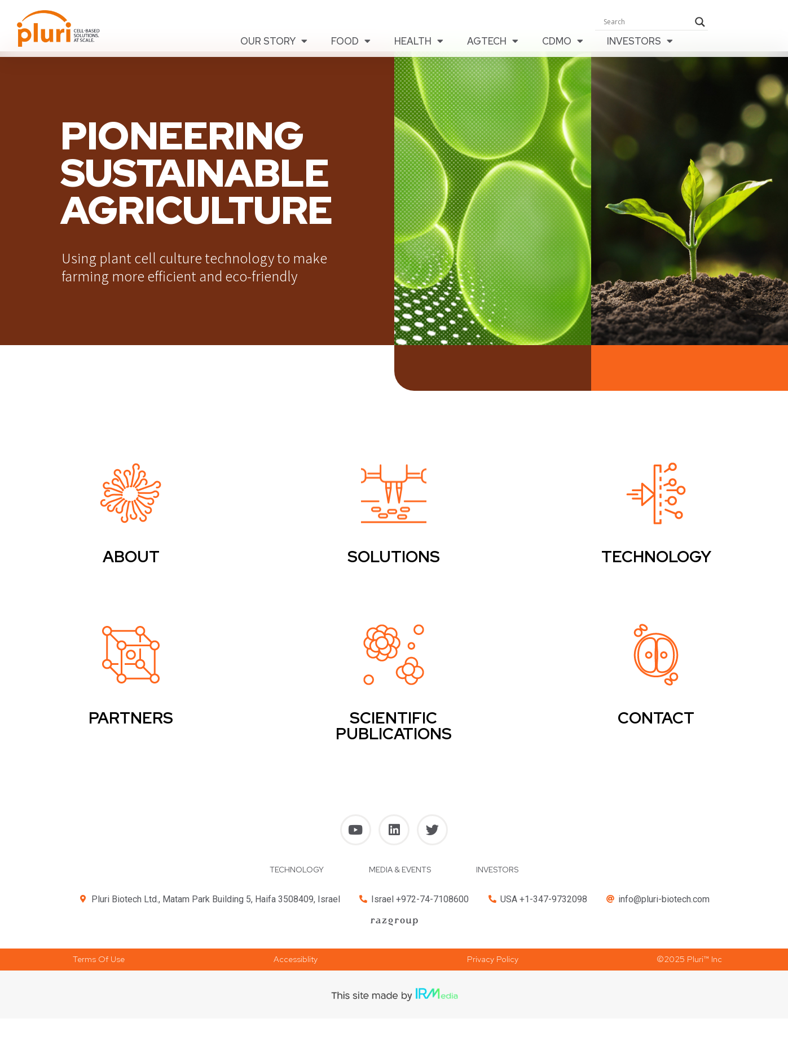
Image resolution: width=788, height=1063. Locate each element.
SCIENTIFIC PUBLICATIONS (394, 731)
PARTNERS (131, 723)
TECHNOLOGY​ (656, 562)
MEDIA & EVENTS (400, 875)
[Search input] (646, 22)
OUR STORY (273, 41)
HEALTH (418, 41)
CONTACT (656, 723)
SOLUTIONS (393, 562)
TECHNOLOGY (297, 875)
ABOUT (131, 562)
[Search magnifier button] (700, 22)
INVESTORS (640, 41)
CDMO (562, 41)
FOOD (351, 41)
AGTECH (492, 41)
